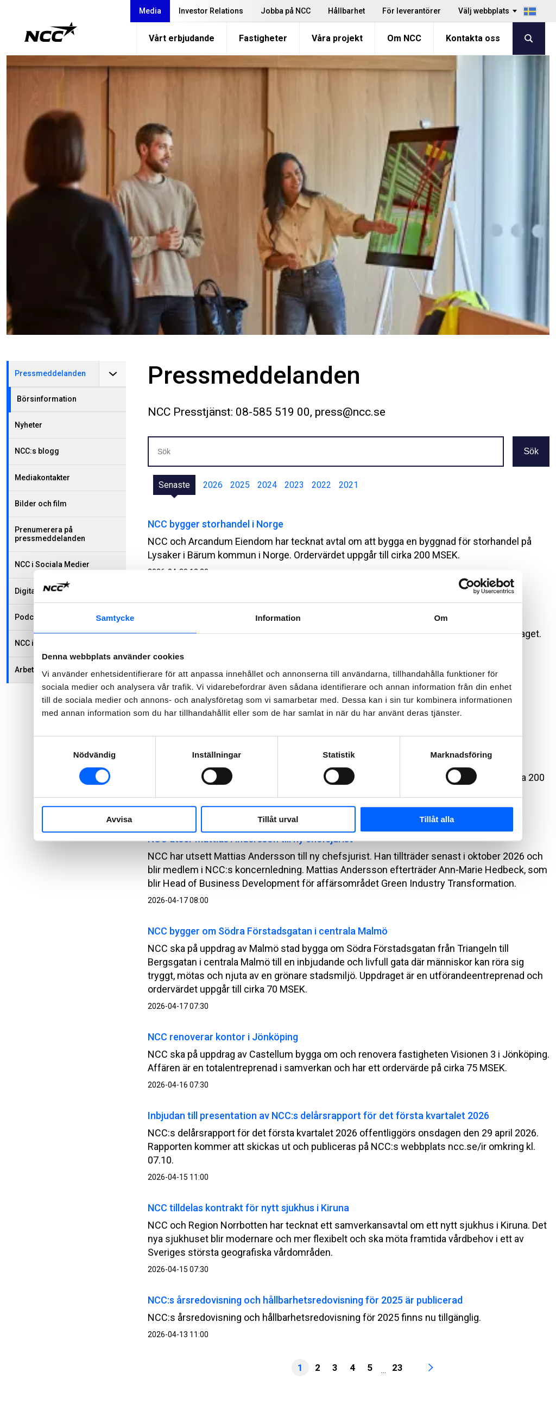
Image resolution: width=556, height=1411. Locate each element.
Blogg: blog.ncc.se (381, 1347)
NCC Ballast (367, 1334)
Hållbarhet (346, 11)
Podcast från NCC (46, 337)
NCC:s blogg (37, 171)
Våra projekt (337, 38)
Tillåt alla (437, 819)
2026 (213, 205)
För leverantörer (411, 11)
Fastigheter (263, 38)
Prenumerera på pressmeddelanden (50, 254)
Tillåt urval (278, 819)
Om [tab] (440, 617)
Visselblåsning (373, 1293)
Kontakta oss (473, 38)
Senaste (174, 205)
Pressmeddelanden (50, 94)
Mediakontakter (42, 198)
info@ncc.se (79, 1325)
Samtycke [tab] (115, 617)
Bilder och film (41, 224)
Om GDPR (363, 1306)
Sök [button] (531, 171)
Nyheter (28, 145)
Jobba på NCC (286, 11)
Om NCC (404, 38)
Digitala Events (41, 311)
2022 (321, 205)
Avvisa (119, 819)
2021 (348, 205)
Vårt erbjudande (181, 38)
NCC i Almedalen (44, 363)
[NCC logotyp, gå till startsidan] (51, 32)
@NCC (470, 1306)
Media (150, 11)
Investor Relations (211, 11)
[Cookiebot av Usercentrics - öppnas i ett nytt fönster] (466, 586)
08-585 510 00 (83, 1312)
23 (397, 1088)
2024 (267, 205)
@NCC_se (477, 1319)
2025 (240, 205)
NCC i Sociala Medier (52, 285)
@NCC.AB (476, 1292)
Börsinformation (47, 119)
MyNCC (359, 1320)
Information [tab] (278, 617)
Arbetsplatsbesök (46, 390)
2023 (294, 205)
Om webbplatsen (471, 1399)
